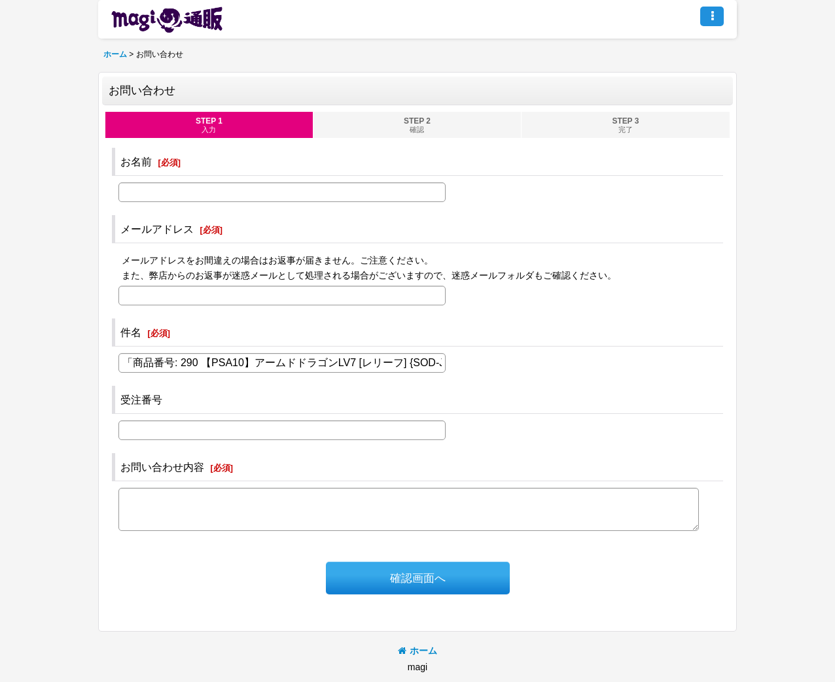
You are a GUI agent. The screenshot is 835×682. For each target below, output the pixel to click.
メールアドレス (157, 229)
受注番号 (141, 399)
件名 (130, 332)
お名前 (136, 161)
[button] (712, 16)
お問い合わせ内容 (162, 467)
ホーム (417, 650)
